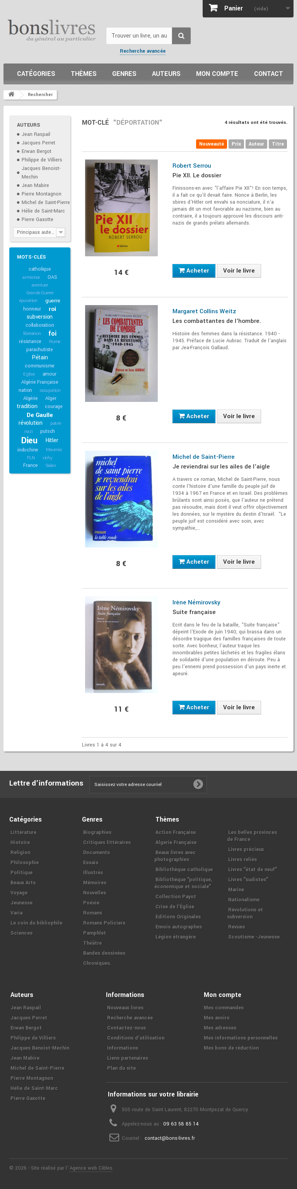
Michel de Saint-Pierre (46, 202)
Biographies (97, 832)
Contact (268, 73)
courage (54, 406)
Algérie (30, 398)
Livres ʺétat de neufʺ (252, 869)
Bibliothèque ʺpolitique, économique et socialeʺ (183, 883)
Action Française (175, 832)
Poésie (91, 902)
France (30, 465)
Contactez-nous (126, 1027)
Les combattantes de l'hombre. (216, 321)
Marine (236, 889)
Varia (16, 912)
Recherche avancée (143, 51)
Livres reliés (242, 859)
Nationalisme (243, 899)
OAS (52, 277)
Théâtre (92, 943)
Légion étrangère (175, 936)
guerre (52, 300)
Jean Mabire (35, 185)
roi (52, 309)
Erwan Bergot (36, 151)
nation (25, 390)
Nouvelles (94, 892)
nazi (28, 431)
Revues (236, 926)
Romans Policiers (104, 923)
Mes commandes (224, 1007)
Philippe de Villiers (42, 159)
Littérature (23, 832)
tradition (27, 406)
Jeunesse (21, 902)
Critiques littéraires (107, 842)
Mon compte (217, 73)
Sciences (21, 933)
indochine (27, 449)
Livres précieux (246, 849)
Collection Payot (175, 896)
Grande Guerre (39, 293)
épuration (28, 300)
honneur (32, 308)
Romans (92, 912)
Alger (50, 398)
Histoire (20, 842)
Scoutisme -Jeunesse (254, 936)
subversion (40, 317)
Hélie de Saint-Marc (43, 211)
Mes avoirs (216, 1017)
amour (49, 374)
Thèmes (84, 73)
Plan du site (121, 1068)
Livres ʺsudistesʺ (248, 879)
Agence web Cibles (91, 1168)
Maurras (54, 449)
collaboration (40, 325)
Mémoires (94, 882)
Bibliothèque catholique (184, 869)
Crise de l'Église (174, 906)
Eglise (29, 374)
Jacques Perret (38, 142)
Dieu (29, 440)
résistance (30, 341)
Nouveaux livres (125, 1007)
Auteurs (166, 73)
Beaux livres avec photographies (175, 856)
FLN (31, 458)
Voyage (18, 892)
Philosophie (24, 862)
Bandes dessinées (104, 953)
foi (52, 333)
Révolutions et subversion (245, 913)
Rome (54, 341)
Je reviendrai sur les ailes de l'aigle (221, 466)
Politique (21, 872)
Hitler (51, 440)
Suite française (194, 612)
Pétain (40, 357)
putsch (47, 431)
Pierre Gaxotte (37, 219)
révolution (31, 423)
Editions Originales (178, 916)
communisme (40, 365)
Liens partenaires (127, 1058)
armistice (31, 277)
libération (32, 333)
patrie (55, 423)
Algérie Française (39, 382)
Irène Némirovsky (196, 602)
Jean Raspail (36, 134)
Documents (96, 852)
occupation (50, 390)
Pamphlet (94, 933)
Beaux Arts (23, 882)
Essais (90, 862)
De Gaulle (40, 415)
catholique (40, 269)
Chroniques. (97, 963)
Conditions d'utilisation (135, 1038)
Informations (122, 1048)
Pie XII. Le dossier (196, 175)
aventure (40, 285)
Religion (20, 852)
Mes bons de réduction (231, 1048)
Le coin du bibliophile (36, 923)
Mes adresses (220, 1027)
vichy (48, 458)
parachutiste (39, 349)
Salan (51, 465)
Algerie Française (175, 842)
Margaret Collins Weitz (204, 311)
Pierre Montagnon (41, 193)
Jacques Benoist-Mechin (39, 1048)
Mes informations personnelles (241, 1038)
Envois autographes (178, 926)
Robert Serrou (191, 165)
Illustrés (93, 872)
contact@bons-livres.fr (170, 1138)
